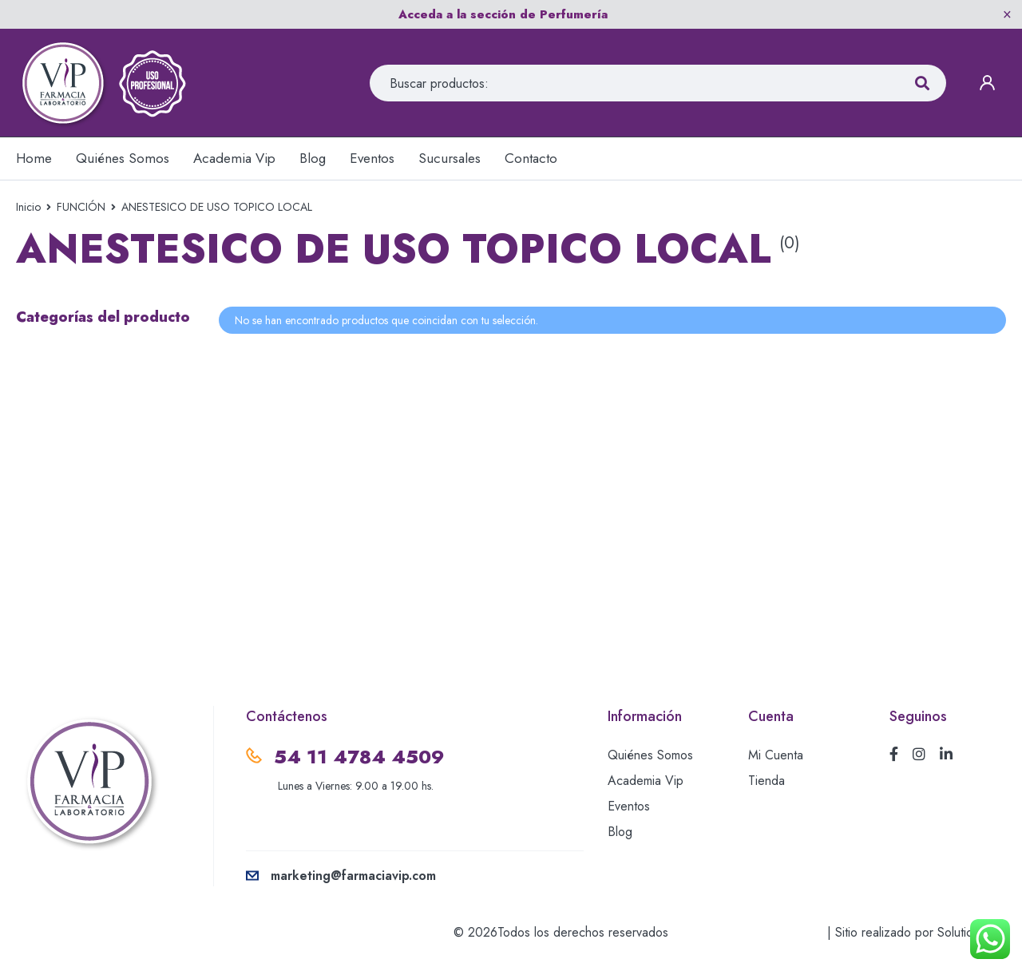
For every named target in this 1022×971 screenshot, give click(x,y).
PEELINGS (48, 464)
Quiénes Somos (650, 755)
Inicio (28, 207)
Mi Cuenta (775, 755)
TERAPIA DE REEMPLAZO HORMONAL (97, 548)
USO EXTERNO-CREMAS (95, 595)
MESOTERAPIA (63, 390)
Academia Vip (645, 780)
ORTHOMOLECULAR (83, 427)
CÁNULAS (48, 353)
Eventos (629, 806)
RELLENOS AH (62, 500)
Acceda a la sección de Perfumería (503, 14)
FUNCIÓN (81, 207)
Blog (620, 831)
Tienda (766, 780)
